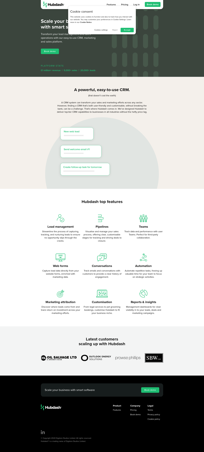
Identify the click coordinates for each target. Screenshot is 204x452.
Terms (150, 410)
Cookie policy (154, 419)
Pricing (133, 410)
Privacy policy (154, 414)
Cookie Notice (86, 22)
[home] (53, 4)
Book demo (153, 4)
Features (117, 410)
